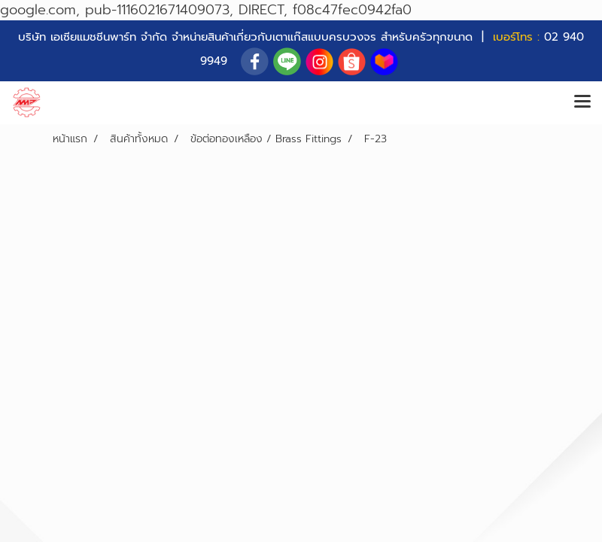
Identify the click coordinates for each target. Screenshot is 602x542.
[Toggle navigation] (582, 102)
